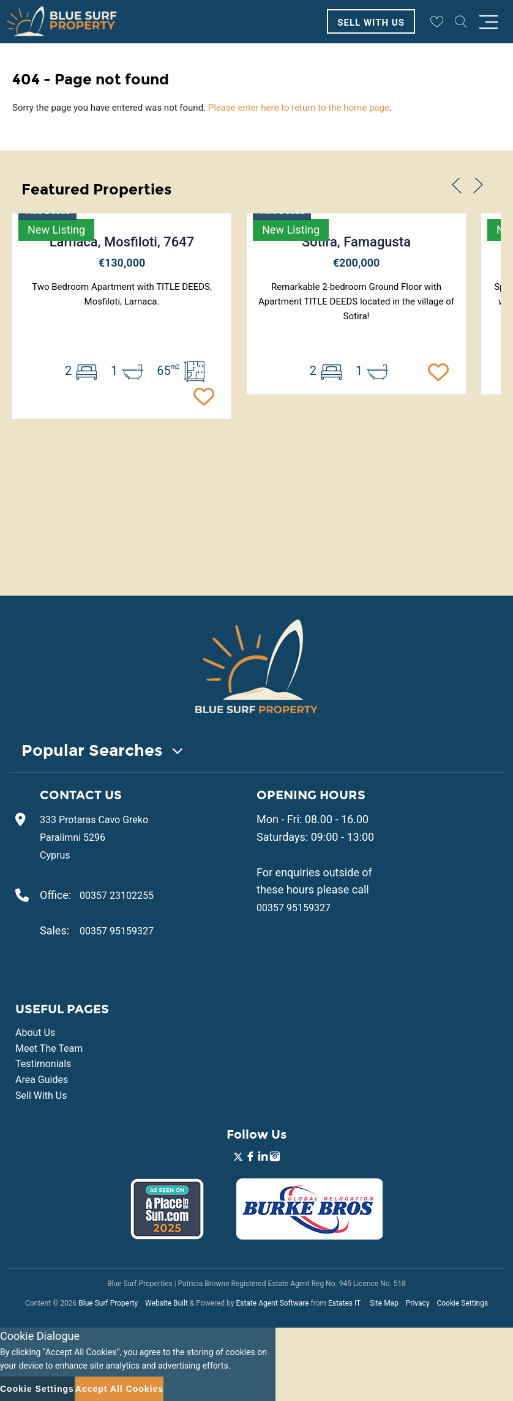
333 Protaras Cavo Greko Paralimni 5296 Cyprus (94, 837)
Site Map (384, 1303)
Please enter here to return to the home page (298, 107)
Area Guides (41, 1079)
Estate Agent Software (272, 1303)
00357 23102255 (117, 895)
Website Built (166, 1303)
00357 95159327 (117, 931)
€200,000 (356, 262)
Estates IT (344, 1303)
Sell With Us (371, 22)
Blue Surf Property (108, 1303)
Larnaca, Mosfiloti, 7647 (122, 242)
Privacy (418, 1303)
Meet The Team (49, 1048)
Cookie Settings (462, 1303)
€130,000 (122, 262)
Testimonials (43, 1064)
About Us (35, 1032)
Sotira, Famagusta (356, 242)
